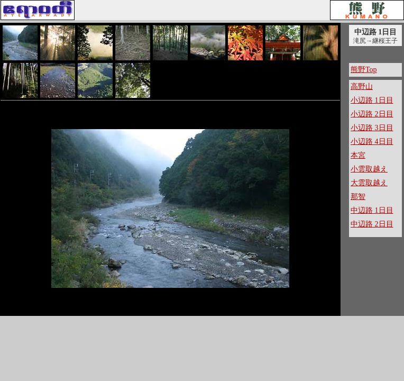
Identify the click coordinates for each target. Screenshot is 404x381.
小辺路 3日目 (372, 128)
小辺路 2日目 (372, 114)
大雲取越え (369, 183)
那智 (358, 197)
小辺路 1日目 (372, 100)
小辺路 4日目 (372, 142)
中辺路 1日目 (372, 210)
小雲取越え (369, 169)
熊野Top (364, 70)
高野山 (362, 86)
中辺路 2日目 (372, 224)
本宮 (358, 155)
